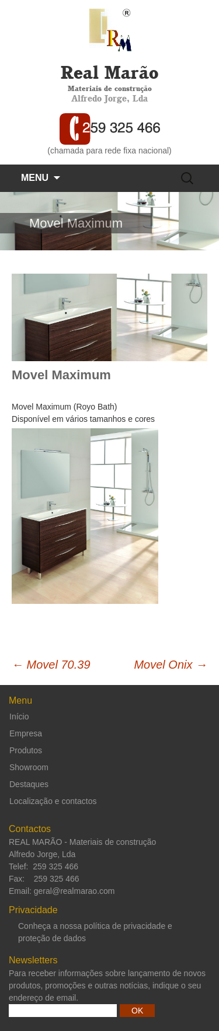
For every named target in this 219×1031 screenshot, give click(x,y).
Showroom (28, 767)
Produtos (25, 750)
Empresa (25, 733)
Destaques (28, 784)
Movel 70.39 (51, 664)
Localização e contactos (52, 801)
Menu (34, 178)
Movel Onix (170, 664)
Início (19, 716)
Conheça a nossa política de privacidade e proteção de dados (95, 932)
